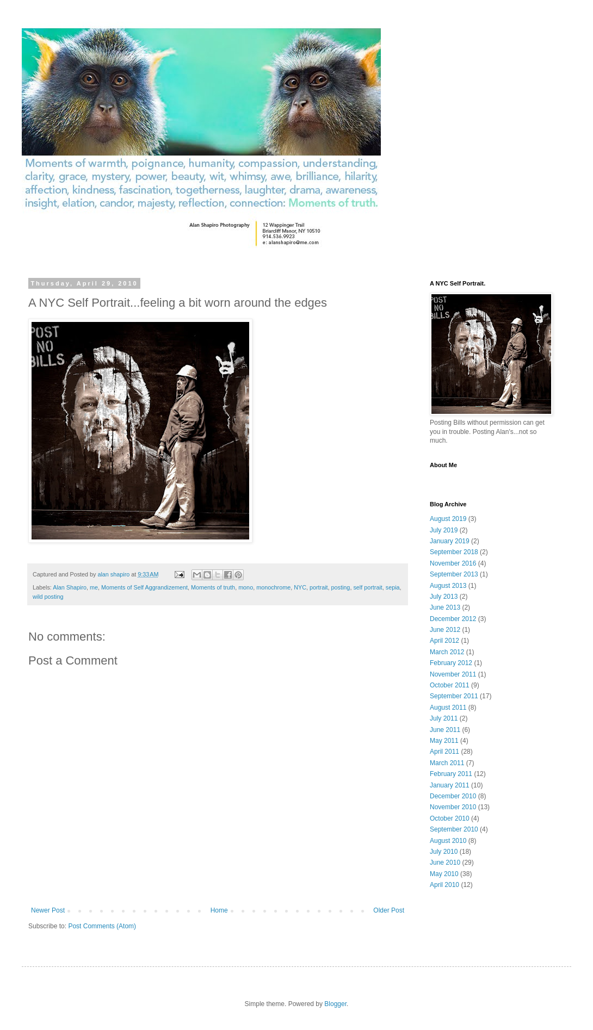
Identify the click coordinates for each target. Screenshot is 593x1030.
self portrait (367, 587)
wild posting (48, 596)
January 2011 (450, 785)
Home (219, 910)
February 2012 (451, 663)
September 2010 (454, 829)
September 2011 (454, 696)
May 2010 (444, 874)
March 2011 (447, 763)
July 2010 (444, 851)
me (94, 587)
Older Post (388, 910)
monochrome (273, 587)
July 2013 (444, 596)
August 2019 (448, 519)
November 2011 (453, 674)
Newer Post (48, 910)
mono (245, 587)
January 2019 (450, 541)
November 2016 (453, 563)
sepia (393, 587)
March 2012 (447, 652)
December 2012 (453, 619)
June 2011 (445, 730)
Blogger (335, 1004)
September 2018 (454, 552)
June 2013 (445, 607)
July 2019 (444, 530)
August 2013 (448, 586)
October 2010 (450, 818)
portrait (319, 587)
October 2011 (450, 685)
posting (340, 587)
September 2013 (454, 574)
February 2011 (451, 774)
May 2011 (444, 740)
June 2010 (445, 862)
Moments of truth (213, 587)
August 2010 (448, 841)
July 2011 (444, 718)
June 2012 (445, 630)
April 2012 (444, 640)
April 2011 (444, 751)
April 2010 (444, 885)
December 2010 (453, 796)
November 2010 (453, 807)
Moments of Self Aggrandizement (144, 587)
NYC (300, 587)
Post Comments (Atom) (102, 926)
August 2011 (448, 707)
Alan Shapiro (70, 587)
